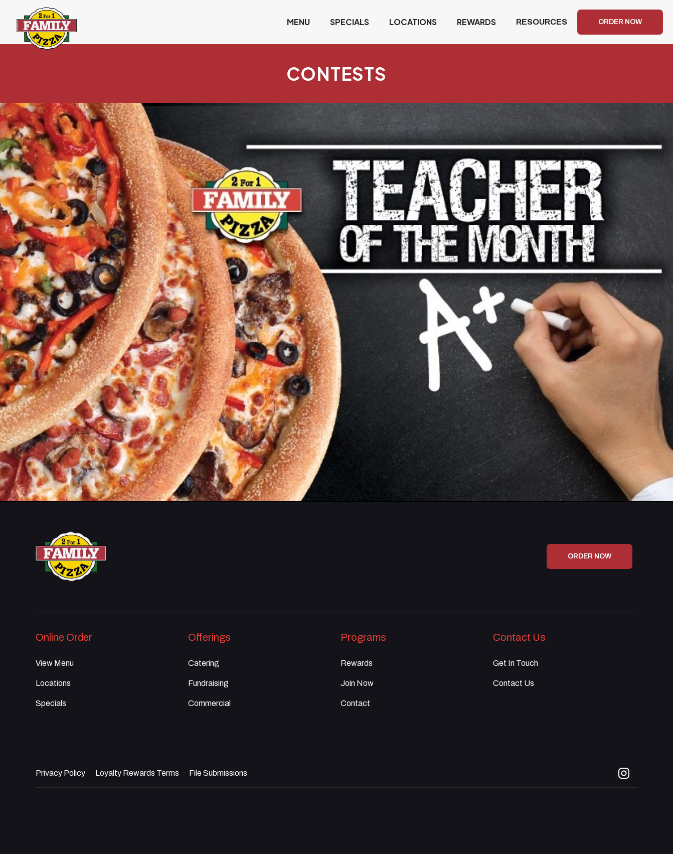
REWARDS (476, 22)
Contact (355, 703)
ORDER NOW (620, 22)
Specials (51, 703)
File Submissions (218, 773)
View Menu (55, 663)
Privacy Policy (60, 773)
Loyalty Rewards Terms (137, 773)
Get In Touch (515, 663)
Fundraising (208, 683)
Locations (53, 683)
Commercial (209, 703)
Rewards (357, 663)
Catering (203, 663)
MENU (298, 22)
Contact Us (513, 683)
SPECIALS (349, 22)
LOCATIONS (413, 22)
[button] (541, 22)
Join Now (357, 683)
